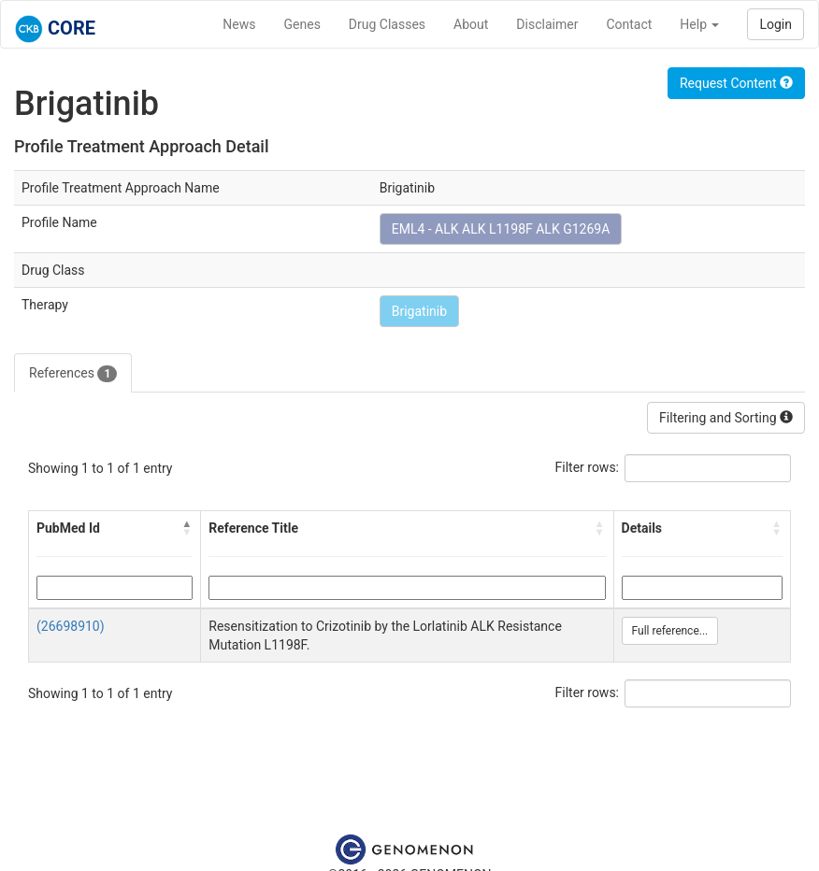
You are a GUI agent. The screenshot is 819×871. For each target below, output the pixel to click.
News (239, 24)
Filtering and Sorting (726, 417)
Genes (302, 24)
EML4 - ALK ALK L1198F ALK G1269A (501, 228)
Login (775, 24)
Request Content (736, 83)
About (470, 24)
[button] (187, 528)
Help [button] (699, 24)
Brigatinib (419, 311)
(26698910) (70, 626)
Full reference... (670, 630)
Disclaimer (547, 24)
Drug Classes (387, 24)
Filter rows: (587, 467)
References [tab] (73, 373)
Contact (629, 24)
